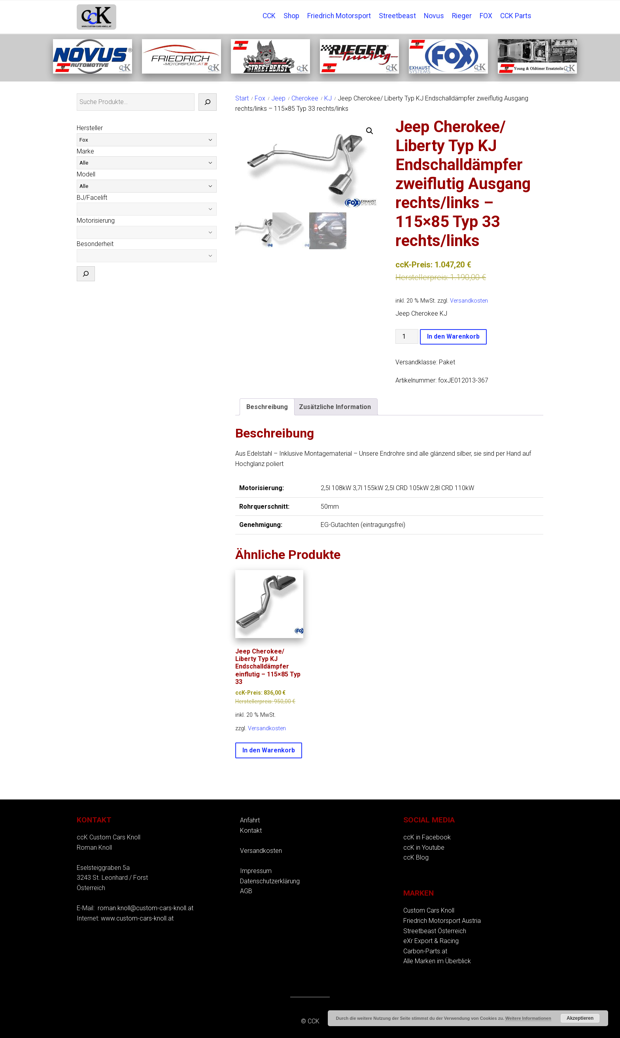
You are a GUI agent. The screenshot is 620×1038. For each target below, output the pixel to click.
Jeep (278, 98)
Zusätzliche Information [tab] (335, 407)
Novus (434, 16)
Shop (291, 16)
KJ (328, 98)
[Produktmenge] (406, 336)
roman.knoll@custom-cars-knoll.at (145, 908)
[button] (370, 131)
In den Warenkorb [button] (268, 750)
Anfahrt (250, 820)
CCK (269, 16)
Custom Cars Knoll (428, 910)
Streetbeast (397, 16)
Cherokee (304, 98)
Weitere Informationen (528, 1018)
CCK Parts (515, 16)
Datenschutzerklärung (270, 881)
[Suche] (207, 102)
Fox (260, 98)
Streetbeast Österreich (434, 931)
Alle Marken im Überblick (437, 961)
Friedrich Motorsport (339, 16)
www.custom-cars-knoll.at (137, 918)
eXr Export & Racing (431, 941)
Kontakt (251, 830)
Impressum (256, 871)
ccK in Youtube (423, 847)
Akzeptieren (580, 1018)
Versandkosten (469, 300)
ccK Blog (416, 857)
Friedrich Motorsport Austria (442, 920)
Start (242, 98)
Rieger (462, 16)
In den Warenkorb (453, 336)
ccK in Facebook (427, 837)
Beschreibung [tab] (267, 407)
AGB (246, 891)
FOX (486, 16)
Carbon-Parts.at (425, 951)
